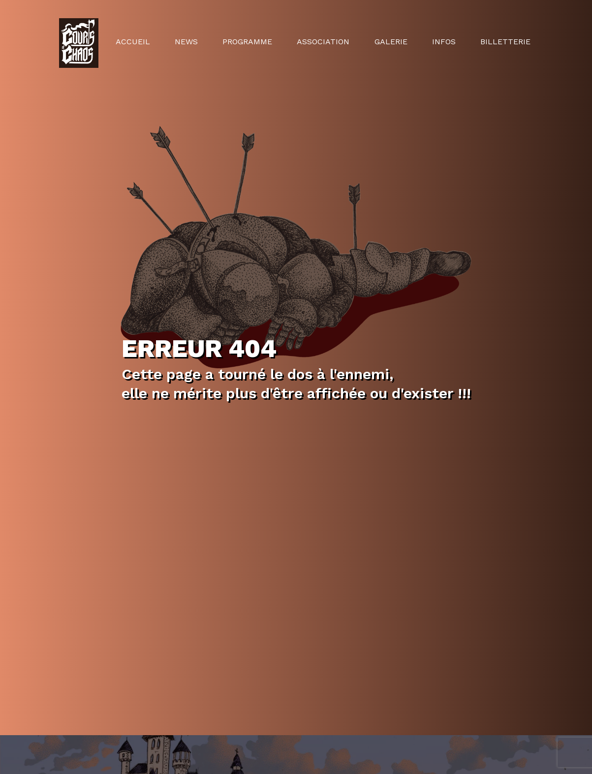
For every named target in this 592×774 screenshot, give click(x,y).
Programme (247, 41)
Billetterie (505, 41)
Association (323, 41)
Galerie (390, 41)
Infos (444, 41)
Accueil (133, 41)
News (186, 41)
